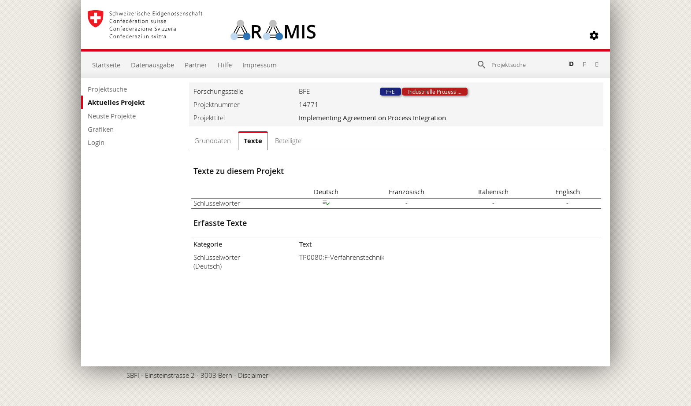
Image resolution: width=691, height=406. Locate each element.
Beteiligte (288, 140)
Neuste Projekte (112, 115)
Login (96, 142)
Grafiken (101, 129)
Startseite (106, 64)
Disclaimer (253, 375)
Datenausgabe (152, 64)
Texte (253, 140)
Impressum (259, 64)
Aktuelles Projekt (116, 102)
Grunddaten (212, 140)
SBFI (132, 375)
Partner (196, 64)
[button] (594, 36)
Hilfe (225, 64)
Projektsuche (107, 89)
